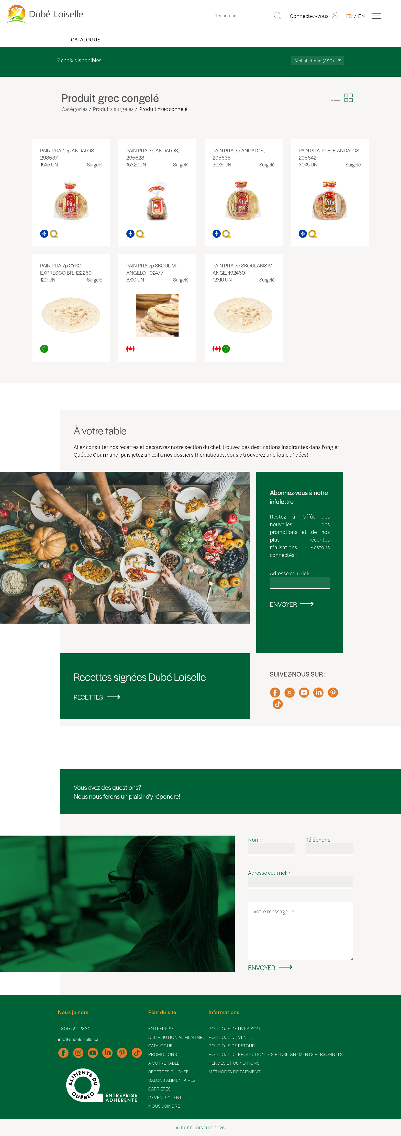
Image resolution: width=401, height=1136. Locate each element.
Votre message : (273, 911)
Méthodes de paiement (235, 1072)
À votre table (163, 1063)
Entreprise (161, 1028)
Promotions (162, 1054)
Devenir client (165, 1097)
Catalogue (85, 39)
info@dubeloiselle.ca (78, 1039)
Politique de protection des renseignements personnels (276, 1054)
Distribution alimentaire (176, 1037)
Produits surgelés (113, 109)
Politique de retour (232, 1046)
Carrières (159, 1089)
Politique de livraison (234, 1028)
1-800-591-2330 (74, 1028)
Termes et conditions (234, 1063)
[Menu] (376, 15)
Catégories (75, 109)
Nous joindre (164, 1106)
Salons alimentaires (172, 1080)
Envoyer (283, 604)
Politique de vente (230, 1037)
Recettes (88, 696)
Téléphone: (319, 839)
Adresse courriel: (289, 573)
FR (349, 15)
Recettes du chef (168, 1072)
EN (361, 15)
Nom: (256, 839)
